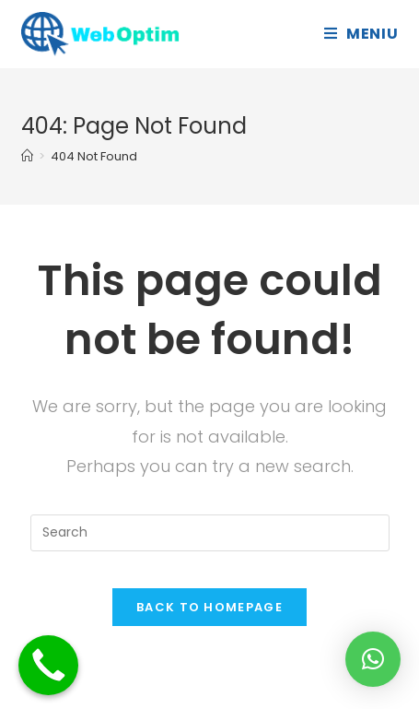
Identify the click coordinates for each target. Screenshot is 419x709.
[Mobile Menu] (361, 33)
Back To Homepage (209, 607)
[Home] (27, 156)
